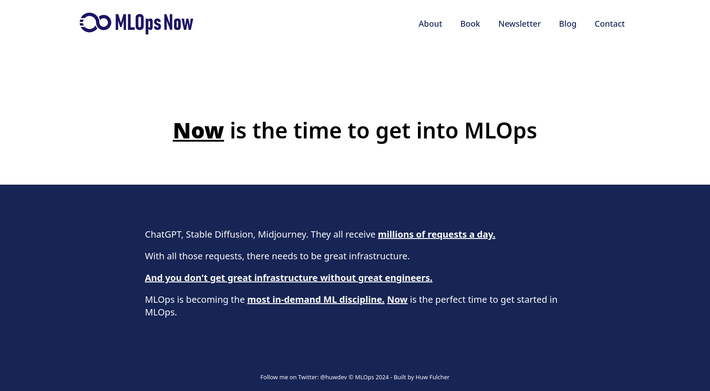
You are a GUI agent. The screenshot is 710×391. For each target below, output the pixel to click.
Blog (568, 23)
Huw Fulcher (433, 377)
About (430, 23)
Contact (610, 23)
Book (470, 23)
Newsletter (519, 23)
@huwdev (333, 377)
